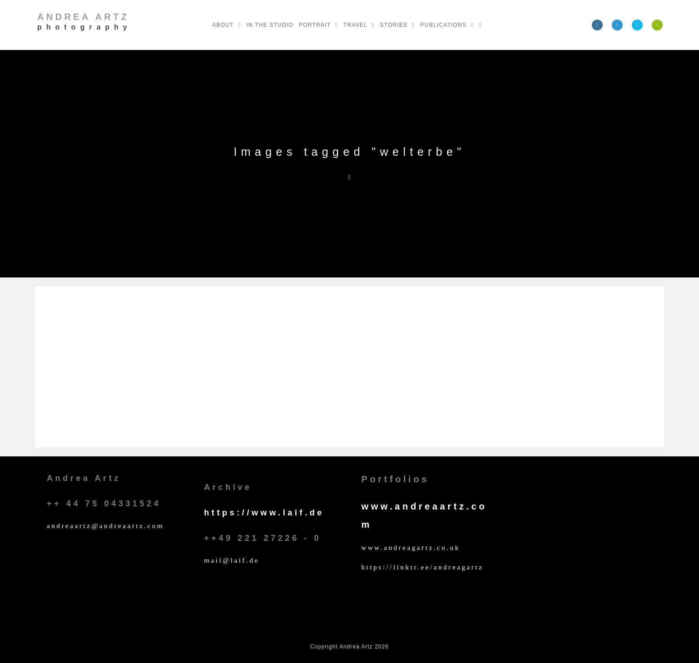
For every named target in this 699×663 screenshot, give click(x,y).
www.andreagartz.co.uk (410, 547)
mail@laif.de (231, 560)
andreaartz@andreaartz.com (105, 525)
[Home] (349, 176)
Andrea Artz (84, 21)
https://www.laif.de (264, 512)
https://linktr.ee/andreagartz (422, 567)
